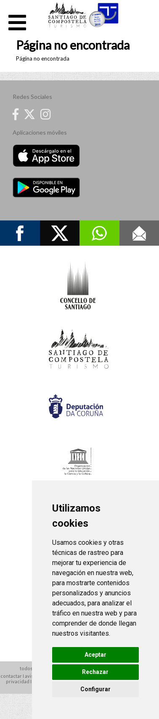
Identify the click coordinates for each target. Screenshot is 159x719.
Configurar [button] (95, 689)
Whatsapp (99, 233)
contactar (11, 676)
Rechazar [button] (95, 672)
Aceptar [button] (95, 654)
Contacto (139, 233)
